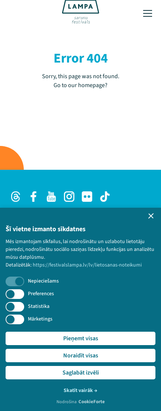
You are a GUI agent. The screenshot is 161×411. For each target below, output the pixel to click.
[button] (150, 215)
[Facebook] (33, 197)
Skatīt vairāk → (80, 390)
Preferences (41, 293)
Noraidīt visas (80, 355)
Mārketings (40, 319)
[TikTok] (105, 197)
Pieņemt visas (80, 338)
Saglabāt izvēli (80, 373)
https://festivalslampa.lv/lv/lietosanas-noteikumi (87, 265)
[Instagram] (69, 197)
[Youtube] (51, 197)
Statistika (38, 306)
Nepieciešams (43, 281)
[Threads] (16, 197)
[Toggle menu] (147, 13)
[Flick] (87, 197)
